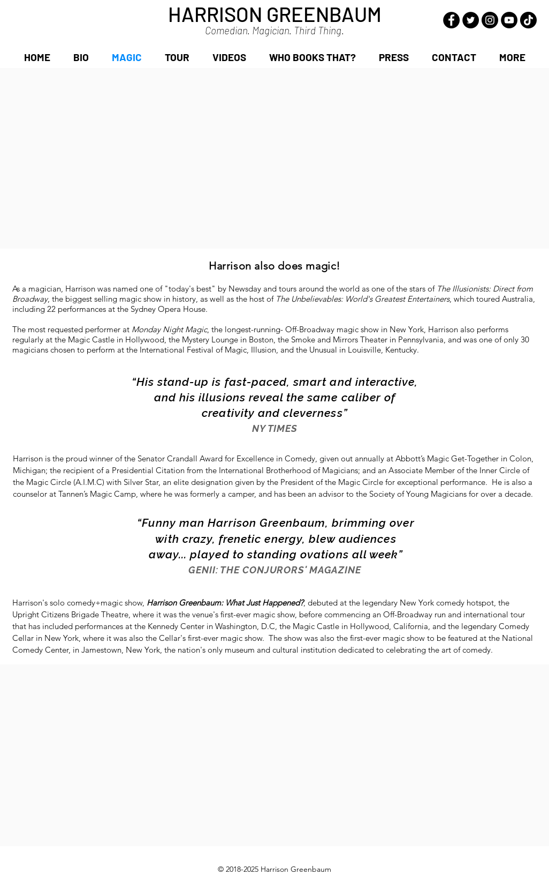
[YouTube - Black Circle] (509, 20)
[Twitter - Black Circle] (470, 20)
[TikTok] (528, 20)
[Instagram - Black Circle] (490, 20)
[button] (512, 57)
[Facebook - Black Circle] (451, 20)
